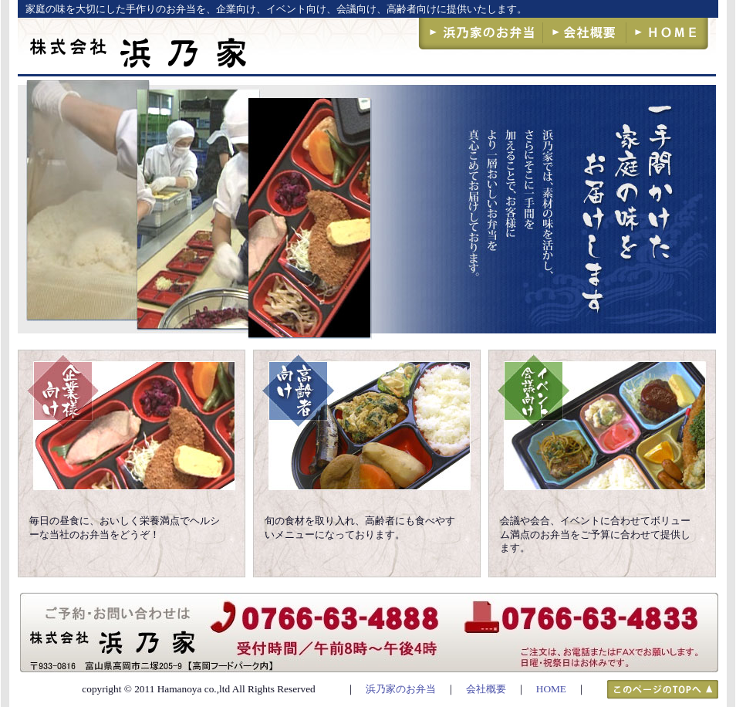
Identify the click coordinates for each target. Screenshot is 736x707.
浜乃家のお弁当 (401, 689)
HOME (551, 689)
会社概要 (486, 689)
